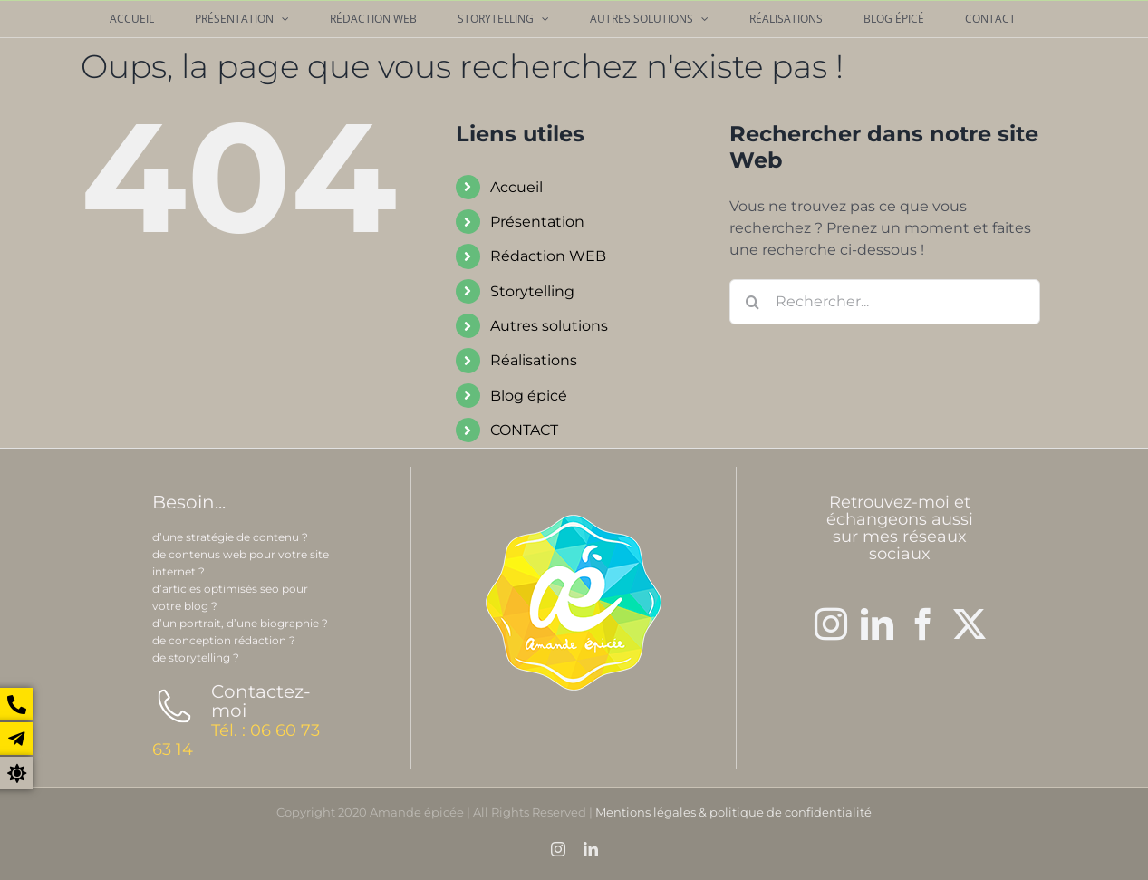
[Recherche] (752, 301)
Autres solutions (549, 325)
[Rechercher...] (884, 301)
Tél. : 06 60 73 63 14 (236, 739)
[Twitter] (969, 624)
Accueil (516, 187)
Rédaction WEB (548, 256)
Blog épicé (528, 395)
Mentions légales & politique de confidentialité (733, 812)
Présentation (537, 221)
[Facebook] (923, 624)
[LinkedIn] (877, 624)
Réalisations (533, 360)
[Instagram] (831, 624)
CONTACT (524, 430)
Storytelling (532, 291)
